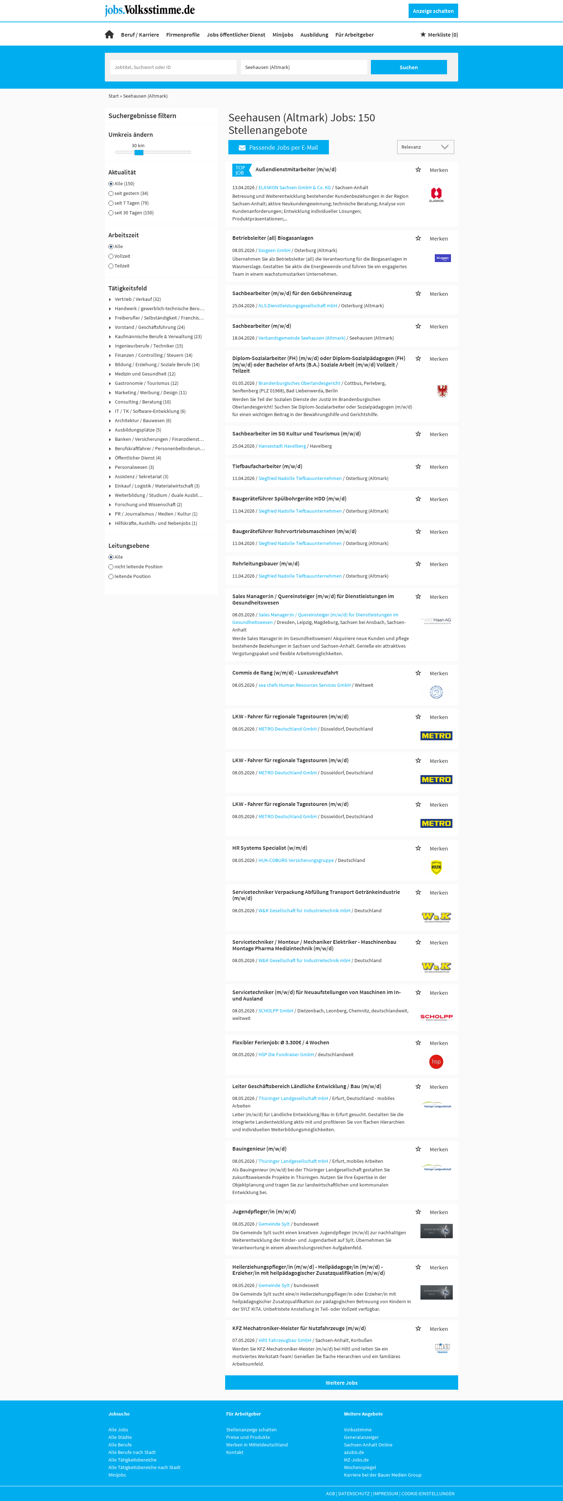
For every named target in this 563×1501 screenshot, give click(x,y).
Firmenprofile (183, 34)
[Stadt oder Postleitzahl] (304, 67)
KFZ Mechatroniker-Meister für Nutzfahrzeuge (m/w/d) (299, 1328)
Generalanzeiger (361, 1437)
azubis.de (354, 1452)
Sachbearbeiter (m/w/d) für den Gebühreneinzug (292, 293)
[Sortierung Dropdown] (446, 147)
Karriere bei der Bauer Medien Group (383, 1475)
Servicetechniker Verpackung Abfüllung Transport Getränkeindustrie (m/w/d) (316, 895)
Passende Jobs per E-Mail (278, 147)
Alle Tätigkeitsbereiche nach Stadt (144, 1467)
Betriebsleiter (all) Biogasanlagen (272, 237)
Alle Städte (120, 1437)
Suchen (409, 67)
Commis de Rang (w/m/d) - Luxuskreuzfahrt (285, 672)
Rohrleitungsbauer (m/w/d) (265, 563)
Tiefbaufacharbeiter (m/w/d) (267, 466)
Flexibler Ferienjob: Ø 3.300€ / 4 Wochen (280, 1042)
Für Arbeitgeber (354, 34)
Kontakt (234, 1452)
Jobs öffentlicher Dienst (236, 34)
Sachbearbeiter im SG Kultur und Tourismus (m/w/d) (296, 433)
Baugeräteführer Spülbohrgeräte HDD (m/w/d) (289, 498)
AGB (330, 1493)
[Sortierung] (418, 147)
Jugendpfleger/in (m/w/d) (264, 1211)
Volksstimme (358, 1429)
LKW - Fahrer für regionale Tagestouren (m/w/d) (290, 716)
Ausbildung (314, 34)
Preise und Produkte (248, 1437)
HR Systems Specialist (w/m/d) (269, 847)
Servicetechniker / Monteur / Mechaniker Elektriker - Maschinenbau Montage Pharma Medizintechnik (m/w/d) (314, 945)
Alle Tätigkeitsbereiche (132, 1459)
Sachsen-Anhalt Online (368, 1444)
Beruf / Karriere (140, 34)
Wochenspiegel (360, 1467)
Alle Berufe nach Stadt (132, 1452)
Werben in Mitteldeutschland (257, 1444)
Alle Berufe (120, 1444)
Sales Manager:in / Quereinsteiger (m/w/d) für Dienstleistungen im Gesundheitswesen (313, 599)
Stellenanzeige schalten (251, 1429)
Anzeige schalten (433, 10)
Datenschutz (354, 1493)
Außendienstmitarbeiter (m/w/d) (296, 169)
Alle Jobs (118, 1429)
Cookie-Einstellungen (428, 1493)
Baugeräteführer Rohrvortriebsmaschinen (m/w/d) (294, 531)
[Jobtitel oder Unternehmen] (173, 67)
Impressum (385, 1493)
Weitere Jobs (342, 1382)
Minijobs (283, 34)
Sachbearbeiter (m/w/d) (261, 325)
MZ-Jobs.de (356, 1459)
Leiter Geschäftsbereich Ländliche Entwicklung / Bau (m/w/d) (306, 1086)
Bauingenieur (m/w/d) (259, 1148)
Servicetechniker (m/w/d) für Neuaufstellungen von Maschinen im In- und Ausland (316, 995)
